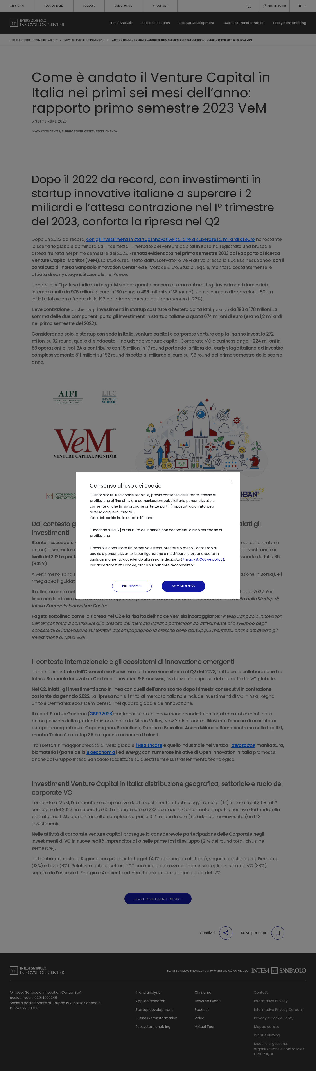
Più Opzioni (132, 586)
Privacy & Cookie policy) (203, 559)
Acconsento (183, 586)
